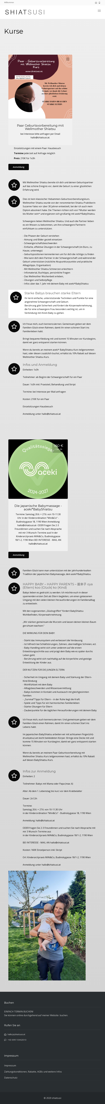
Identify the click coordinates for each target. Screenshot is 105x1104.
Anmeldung (18, 167)
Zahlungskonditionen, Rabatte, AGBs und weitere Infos (33, 1071)
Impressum (10, 1065)
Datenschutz (10, 1077)
